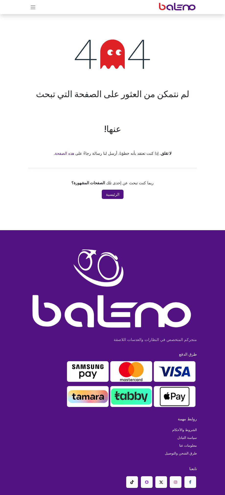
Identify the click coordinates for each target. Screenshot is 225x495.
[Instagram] (175, 482)
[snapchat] (147, 482)
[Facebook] (190, 482)
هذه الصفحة (64, 153)
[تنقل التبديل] (33, 7)
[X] (161, 482)
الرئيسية (112, 194)
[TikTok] (132, 482)
